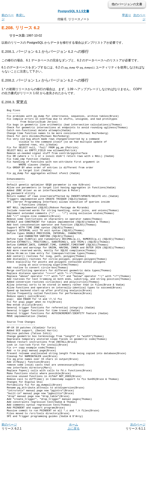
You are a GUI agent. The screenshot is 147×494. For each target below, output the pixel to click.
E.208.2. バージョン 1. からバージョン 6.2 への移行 (45, 80)
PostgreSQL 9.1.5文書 (73, 11)
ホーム (73, 486)
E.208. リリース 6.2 (21, 27)
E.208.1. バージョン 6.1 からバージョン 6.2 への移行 (45, 52)
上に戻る (73, 490)
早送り (126, 15)
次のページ (137, 486)
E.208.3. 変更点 (14, 102)
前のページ (9, 486)
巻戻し (20, 15)
